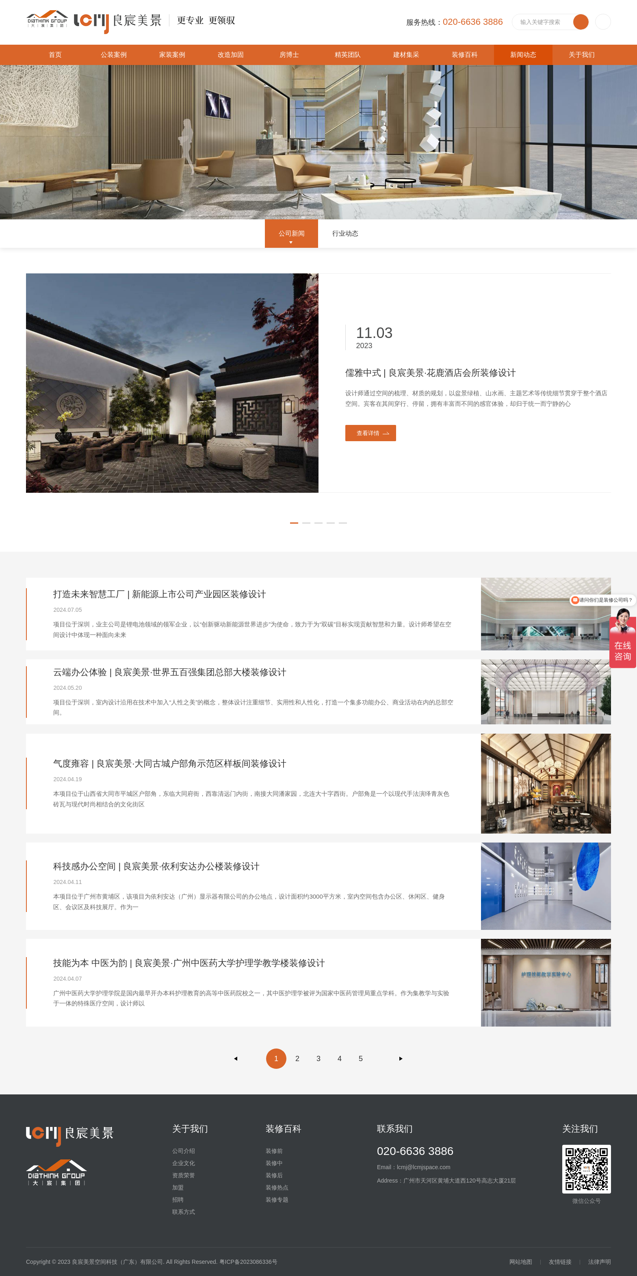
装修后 (274, 1175)
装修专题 (277, 1199)
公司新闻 (292, 233)
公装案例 (114, 54)
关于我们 (582, 54)
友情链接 (560, 1262)
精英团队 (348, 54)
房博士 (289, 54)
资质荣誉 (183, 1175)
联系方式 (183, 1212)
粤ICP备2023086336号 (248, 1262)
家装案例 (172, 54)
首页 (55, 54)
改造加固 (231, 54)
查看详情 (368, 433)
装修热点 (277, 1187)
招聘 (178, 1199)
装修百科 (465, 54)
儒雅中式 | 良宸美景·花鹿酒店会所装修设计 (430, 373)
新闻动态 (523, 54)
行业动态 (345, 233)
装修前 (274, 1151)
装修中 (274, 1163)
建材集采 (406, 54)
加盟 (178, 1187)
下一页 (401, 1059)
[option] (318, 383)
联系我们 (395, 1129)
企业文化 (183, 1163)
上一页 (236, 1059)
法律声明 (599, 1262)
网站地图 (520, 1262)
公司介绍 (183, 1151)
